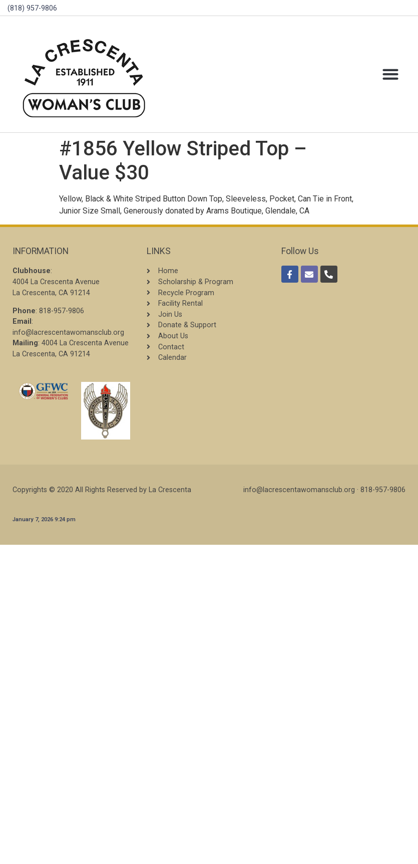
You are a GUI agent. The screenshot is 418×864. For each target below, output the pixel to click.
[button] (390, 74)
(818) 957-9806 (32, 8)
